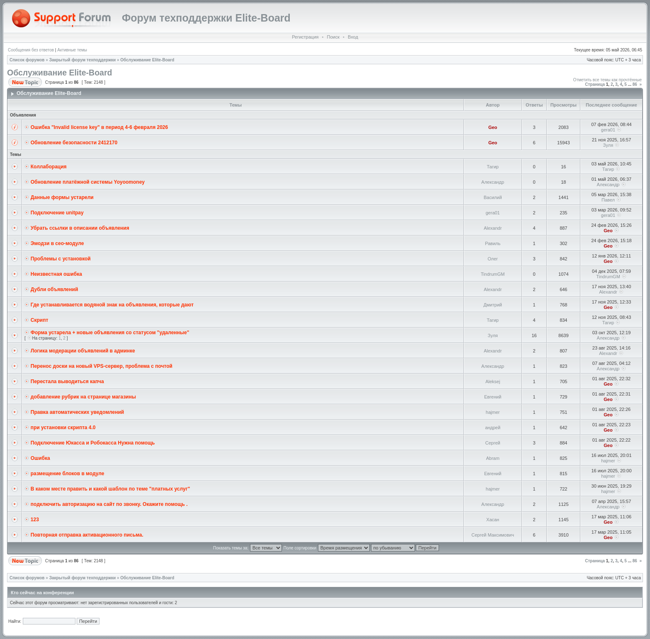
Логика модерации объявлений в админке (83, 351)
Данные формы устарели (62, 197)
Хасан (492, 519)
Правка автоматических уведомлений (77, 412)
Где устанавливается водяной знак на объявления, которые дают (112, 305)
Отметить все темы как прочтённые (607, 80)
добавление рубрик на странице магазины (83, 397)
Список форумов (27, 60)
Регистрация (305, 36)
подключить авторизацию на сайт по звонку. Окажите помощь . (109, 504)
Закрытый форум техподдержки (82, 60)
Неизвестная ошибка (56, 274)
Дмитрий (492, 304)
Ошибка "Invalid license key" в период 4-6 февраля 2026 (99, 127)
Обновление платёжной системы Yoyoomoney (88, 182)
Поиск (333, 36)
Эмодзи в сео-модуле (57, 243)
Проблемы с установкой (61, 259)
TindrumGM (493, 274)
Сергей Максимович (492, 534)
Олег (493, 258)
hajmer (493, 412)
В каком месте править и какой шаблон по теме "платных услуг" (110, 489)
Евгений (492, 396)
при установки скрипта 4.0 (63, 427)
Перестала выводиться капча (67, 381)
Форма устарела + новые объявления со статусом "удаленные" (110, 332)
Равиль (492, 243)
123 (35, 519)
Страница (595, 84)
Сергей (492, 442)
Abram (492, 458)
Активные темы (72, 50)
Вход (353, 36)
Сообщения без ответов (31, 50)
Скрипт (40, 320)
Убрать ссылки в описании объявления (80, 228)
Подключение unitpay (57, 213)
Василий (493, 197)
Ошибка (40, 458)
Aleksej (492, 381)
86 (635, 84)
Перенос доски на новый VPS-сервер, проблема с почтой (101, 366)
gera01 (608, 129)
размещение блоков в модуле (67, 473)
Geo (492, 127)
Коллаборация (49, 167)
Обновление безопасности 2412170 (74, 143)
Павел (608, 199)
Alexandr (493, 228)
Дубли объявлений (54, 289)
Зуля (608, 145)
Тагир (493, 166)
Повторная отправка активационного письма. (87, 535)
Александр (492, 182)
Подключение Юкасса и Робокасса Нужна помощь (93, 443)
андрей (492, 427)
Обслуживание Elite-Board (147, 60)
